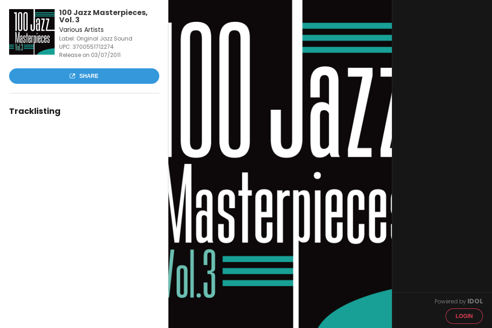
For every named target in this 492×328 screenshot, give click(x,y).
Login (464, 316)
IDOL (475, 301)
